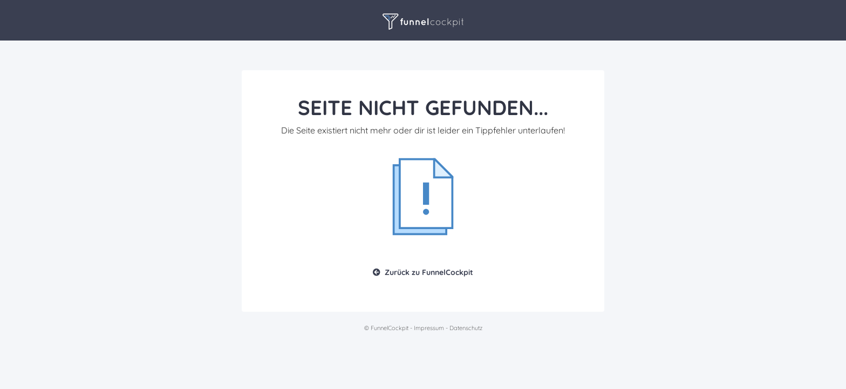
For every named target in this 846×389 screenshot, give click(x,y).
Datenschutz (465, 328)
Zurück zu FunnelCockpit (423, 272)
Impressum (429, 328)
